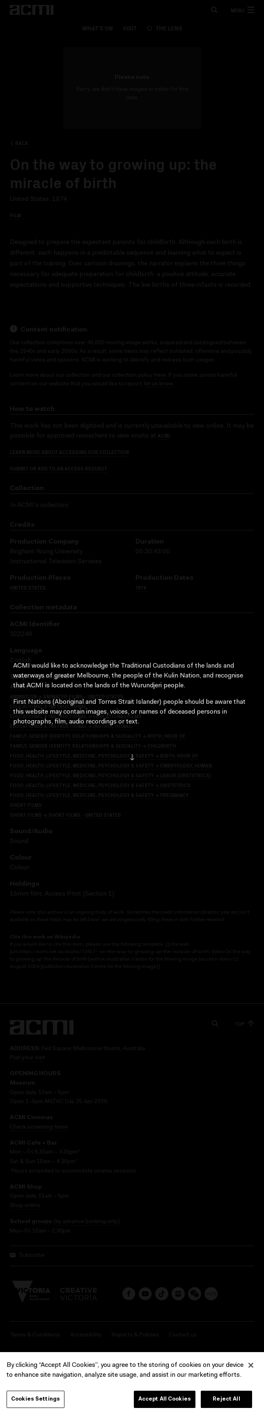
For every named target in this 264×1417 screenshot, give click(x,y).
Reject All (226, 1399)
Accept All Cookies (164, 1399)
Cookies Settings (35, 1399)
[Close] (251, 1365)
